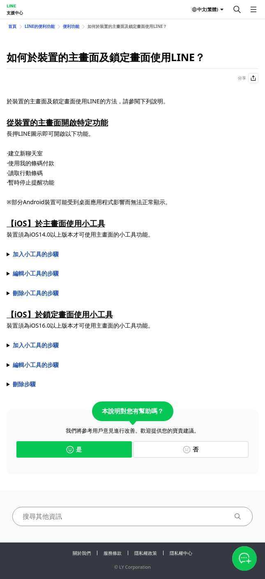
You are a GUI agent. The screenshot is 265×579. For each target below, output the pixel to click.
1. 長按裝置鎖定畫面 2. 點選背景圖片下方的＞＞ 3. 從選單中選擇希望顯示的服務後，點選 (132, 365)
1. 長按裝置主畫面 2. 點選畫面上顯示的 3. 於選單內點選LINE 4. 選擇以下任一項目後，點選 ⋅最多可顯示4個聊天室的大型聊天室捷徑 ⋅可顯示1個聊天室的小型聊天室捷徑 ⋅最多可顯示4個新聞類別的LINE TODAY (132, 254)
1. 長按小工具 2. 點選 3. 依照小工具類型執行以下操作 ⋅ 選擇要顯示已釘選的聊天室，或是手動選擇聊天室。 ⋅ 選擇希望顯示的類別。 (132, 273)
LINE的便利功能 (40, 26)
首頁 (12, 26)
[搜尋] (237, 9)
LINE (11, 6)
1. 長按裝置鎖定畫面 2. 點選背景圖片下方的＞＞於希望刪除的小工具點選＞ (132, 384)
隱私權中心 (181, 553)
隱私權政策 (145, 553)
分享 (248, 78)
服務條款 (113, 553)
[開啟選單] (253, 9)
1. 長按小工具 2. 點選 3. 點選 (132, 293)
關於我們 (82, 553)
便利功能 (71, 26)
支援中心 (15, 13)
